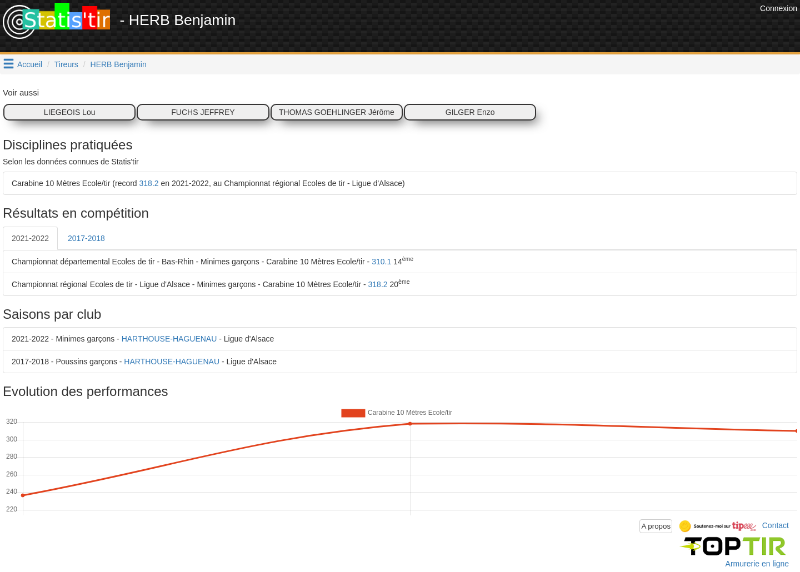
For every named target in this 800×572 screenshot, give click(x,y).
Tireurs (66, 64)
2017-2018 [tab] (86, 238)
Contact (775, 525)
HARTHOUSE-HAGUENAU (169, 338)
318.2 (149, 183)
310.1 (381, 261)
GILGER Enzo (470, 112)
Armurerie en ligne (757, 563)
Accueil (29, 64)
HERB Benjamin (119, 64)
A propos (656, 526)
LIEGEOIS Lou (70, 112)
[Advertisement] (555, 28)
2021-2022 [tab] (30, 238)
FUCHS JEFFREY (202, 112)
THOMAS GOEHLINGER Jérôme (336, 112)
